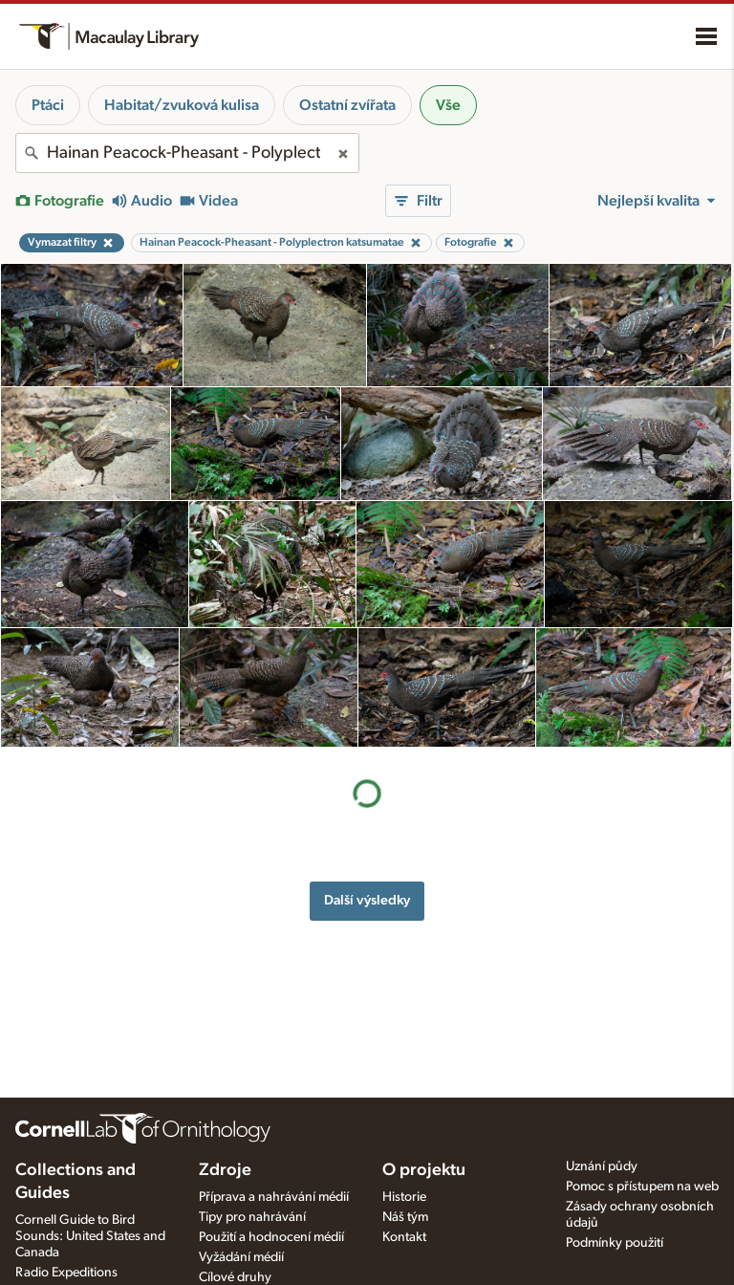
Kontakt (404, 1237)
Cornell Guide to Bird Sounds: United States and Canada (90, 1236)
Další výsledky (367, 780)
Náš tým (405, 1217)
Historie (404, 1197)
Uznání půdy (601, 1166)
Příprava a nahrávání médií (274, 1197)
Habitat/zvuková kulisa (181, 105)
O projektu (423, 1170)
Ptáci (48, 105)
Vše (448, 105)
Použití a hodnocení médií (271, 1237)
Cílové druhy (235, 1277)
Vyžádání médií (241, 1257)
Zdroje (225, 1170)
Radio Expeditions (66, 1272)
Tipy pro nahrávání (252, 1217)
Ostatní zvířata (347, 105)
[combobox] (187, 153)
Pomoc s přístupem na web (642, 1186)
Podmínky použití (614, 1243)
